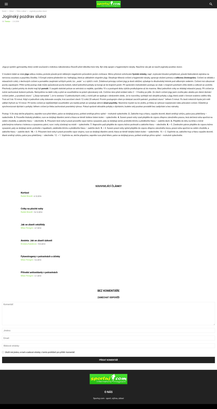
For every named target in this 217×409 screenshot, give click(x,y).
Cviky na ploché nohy (32, 208)
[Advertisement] (25, 44)
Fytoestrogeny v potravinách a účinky (40, 256)
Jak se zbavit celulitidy (33, 224)
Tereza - (8, 21)
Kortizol (25, 192)
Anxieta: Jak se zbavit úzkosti (36, 240)
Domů (4, 11)
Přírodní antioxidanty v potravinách (39, 272)
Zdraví (11, 11)
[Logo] (108, 383)
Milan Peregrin (27, 228)
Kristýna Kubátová (28, 244)
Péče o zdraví (21, 11)
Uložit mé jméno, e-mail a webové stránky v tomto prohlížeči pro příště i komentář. (40, 352)
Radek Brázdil (26, 196)
